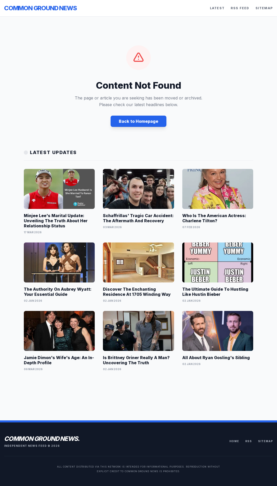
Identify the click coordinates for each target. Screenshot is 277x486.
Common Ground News (40, 8)
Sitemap (264, 8)
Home (234, 441)
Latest (217, 8)
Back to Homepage (138, 121)
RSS (248, 441)
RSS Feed (240, 8)
